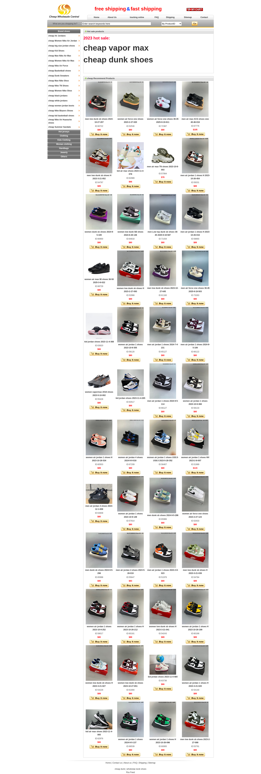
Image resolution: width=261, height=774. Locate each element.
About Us (112, 17)
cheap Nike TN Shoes (58, 86)
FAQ (157, 17)
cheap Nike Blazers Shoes (60, 111)
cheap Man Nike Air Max (59, 56)
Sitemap (188, 17)
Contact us (117, 763)
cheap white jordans (57, 101)
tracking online (137, 17)
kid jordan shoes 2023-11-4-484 (162, 677)
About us (127, 763)
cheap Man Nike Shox (58, 81)
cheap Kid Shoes (56, 51)
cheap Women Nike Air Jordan (62, 41)
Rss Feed (130, 772)
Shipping (170, 17)
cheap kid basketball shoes (61, 116)
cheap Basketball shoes (59, 71)
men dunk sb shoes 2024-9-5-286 (162, 515)
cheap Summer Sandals (59, 127)
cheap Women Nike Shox (60, 91)
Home (96, 17)
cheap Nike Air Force (58, 66)
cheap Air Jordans (57, 36)
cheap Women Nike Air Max (61, 61)
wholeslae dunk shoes (136, 769)
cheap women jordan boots (61, 106)
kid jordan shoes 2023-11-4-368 (99, 342)
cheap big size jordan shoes (61, 46)
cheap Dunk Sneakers (58, 76)
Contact (204, 17)
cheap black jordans (57, 96)
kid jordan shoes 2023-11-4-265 (130, 398)
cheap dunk (120, 769)
